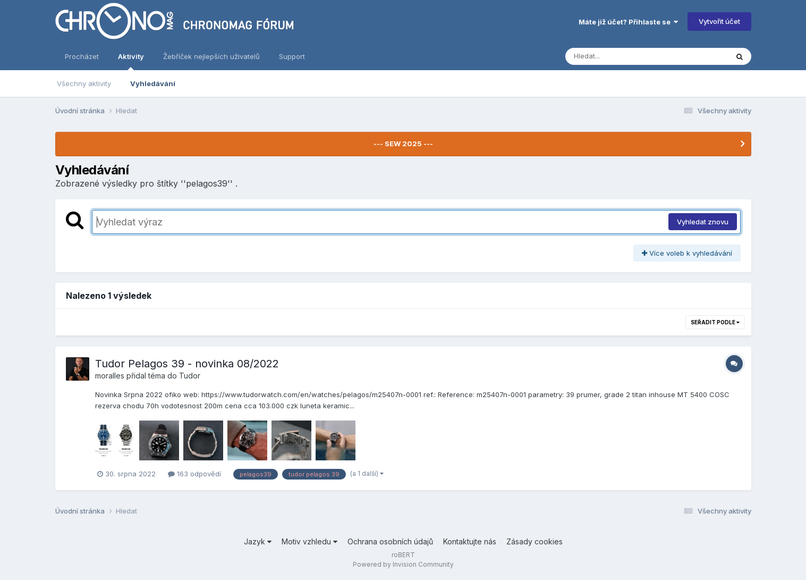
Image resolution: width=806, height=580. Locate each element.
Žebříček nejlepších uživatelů (211, 56)
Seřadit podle (715, 322)
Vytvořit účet (719, 21)
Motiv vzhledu (309, 541)
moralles (109, 375)
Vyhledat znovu (702, 221)
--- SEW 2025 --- (403, 143)
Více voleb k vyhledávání (687, 253)
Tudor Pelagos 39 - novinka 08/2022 (187, 363)
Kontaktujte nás (469, 541)
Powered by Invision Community (403, 564)
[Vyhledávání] (626, 56)
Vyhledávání (152, 83)
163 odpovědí (194, 473)
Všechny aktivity (84, 83)
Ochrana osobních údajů (390, 541)
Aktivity (131, 61)
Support (292, 56)
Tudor (189, 375)
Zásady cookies (534, 541)
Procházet (82, 56)
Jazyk (258, 541)
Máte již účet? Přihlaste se (628, 22)
